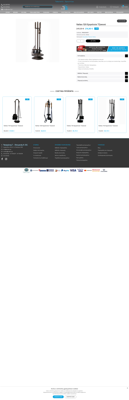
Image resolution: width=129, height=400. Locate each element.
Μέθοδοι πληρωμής (60, 150)
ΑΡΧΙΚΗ (7, 12)
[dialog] (64, 393)
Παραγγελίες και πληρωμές (105, 150)
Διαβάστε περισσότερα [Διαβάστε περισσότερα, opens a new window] (71, 393)
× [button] (127, 388)
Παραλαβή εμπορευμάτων (83, 145)
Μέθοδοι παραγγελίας (61, 147)
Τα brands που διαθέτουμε (40, 158)
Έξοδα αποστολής (60, 152)
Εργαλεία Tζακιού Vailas (89, 36)
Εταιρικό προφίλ (37, 152)
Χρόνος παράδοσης (60, 155)
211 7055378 (20, 153)
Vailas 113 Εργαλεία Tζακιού (13, 125)
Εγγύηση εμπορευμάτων (82, 155)
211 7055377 (13, 153)
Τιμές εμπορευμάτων (82, 147)
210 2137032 (5, 7)
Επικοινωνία (36, 147)
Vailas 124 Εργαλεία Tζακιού (45, 125)
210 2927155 (5, 4)
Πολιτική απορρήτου (81, 160)
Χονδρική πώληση (102, 152)
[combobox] (38, 7)
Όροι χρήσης (79, 157)
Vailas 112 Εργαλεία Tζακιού (76, 125)
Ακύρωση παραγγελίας (82, 152)
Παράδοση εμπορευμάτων (62, 158)
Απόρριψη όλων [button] (70, 396)
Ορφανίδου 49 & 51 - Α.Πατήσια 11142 (13, 147)
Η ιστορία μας (37, 155)
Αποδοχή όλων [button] (58, 396)
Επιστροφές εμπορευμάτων (83, 150)
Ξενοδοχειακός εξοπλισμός (105, 155)
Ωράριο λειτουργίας (38, 150)
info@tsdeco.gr (7, 9)
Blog (99, 147)
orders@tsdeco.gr (8, 151)
